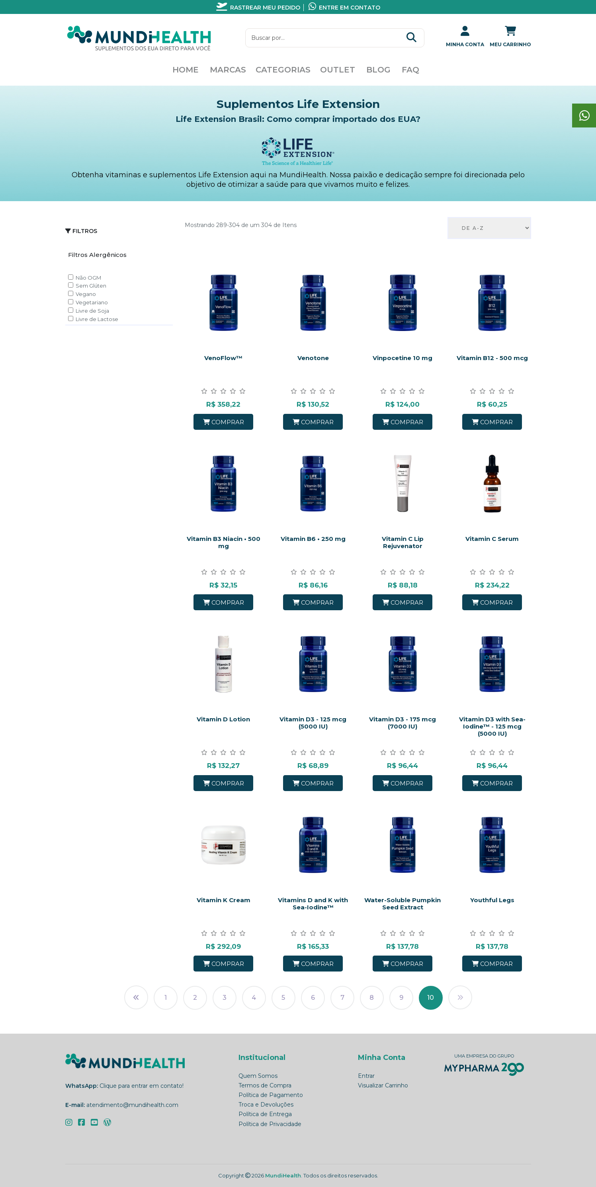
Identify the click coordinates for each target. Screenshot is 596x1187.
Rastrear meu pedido (258, 7)
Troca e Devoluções (265, 1104)
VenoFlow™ (223, 358)
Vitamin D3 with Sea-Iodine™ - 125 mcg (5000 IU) (492, 726)
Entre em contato (344, 7)
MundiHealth (283, 1175)
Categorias (283, 69)
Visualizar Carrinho (383, 1085)
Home (185, 69)
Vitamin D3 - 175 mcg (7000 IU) (402, 722)
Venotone (313, 358)
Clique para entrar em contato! (142, 1085)
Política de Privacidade (269, 1124)
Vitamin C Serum (492, 539)
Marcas (228, 69)
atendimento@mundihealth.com (132, 1105)
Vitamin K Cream (223, 900)
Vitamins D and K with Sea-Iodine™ (313, 903)
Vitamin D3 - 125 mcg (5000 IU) (312, 722)
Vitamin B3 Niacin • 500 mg (223, 542)
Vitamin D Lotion (223, 719)
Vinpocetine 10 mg (402, 358)
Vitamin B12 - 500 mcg (492, 358)
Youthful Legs (492, 900)
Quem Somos (257, 1075)
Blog (378, 69)
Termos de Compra (264, 1085)
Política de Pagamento (270, 1095)
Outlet (337, 69)
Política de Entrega (265, 1114)
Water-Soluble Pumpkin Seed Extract (402, 903)
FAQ (410, 69)
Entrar (366, 1075)
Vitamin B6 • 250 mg (313, 539)
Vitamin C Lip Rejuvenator (403, 542)
